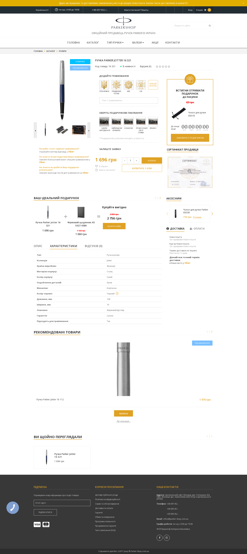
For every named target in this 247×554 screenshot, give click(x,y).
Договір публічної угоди (106, 495)
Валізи (138, 42)
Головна (73, 42)
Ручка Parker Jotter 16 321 (65, 455)
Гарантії (99, 513)
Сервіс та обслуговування (107, 504)
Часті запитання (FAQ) (105, 530)
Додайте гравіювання (114, 76)
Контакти (172, 42)
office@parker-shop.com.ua (175, 519)
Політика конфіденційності (107, 499)
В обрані (103, 166)
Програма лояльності (105, 521)
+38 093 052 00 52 (175, 514)
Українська (42, 10)
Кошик (203, 10)
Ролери (62, 51)
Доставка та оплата (104, 508)
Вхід (190, 10)
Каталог (93, 42)
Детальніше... (56, 421)
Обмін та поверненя (104, 517)
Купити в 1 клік (142, 168)
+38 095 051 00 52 (175, 508)
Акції (155, 42)
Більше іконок (153, 84)
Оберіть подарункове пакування (120, 112)
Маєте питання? (107, 170)
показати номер (100, 9)
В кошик (197, 217)
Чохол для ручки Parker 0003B (195, 211)
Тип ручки (115, 42)
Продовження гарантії (105, 526)
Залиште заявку (110, 149)
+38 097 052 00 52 (100, 10)
